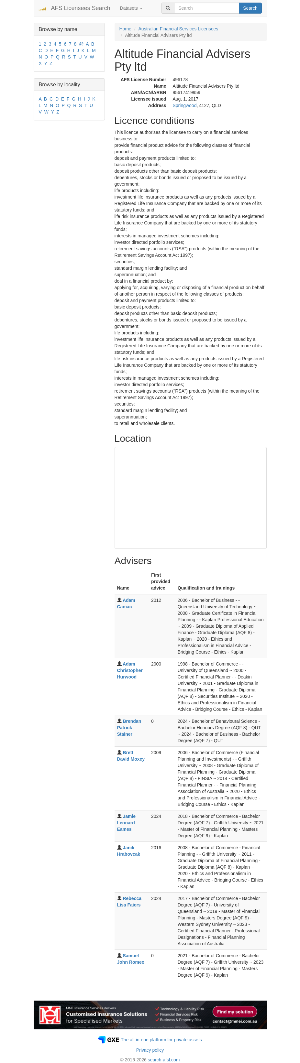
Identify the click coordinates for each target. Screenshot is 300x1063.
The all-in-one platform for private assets (161, 1039)
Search (250, 8)
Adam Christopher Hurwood (130, 670)
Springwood (185, 105)
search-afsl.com (164, 1059)
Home (125, 28)
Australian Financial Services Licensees (178, 28)
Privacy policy (150, 1050)
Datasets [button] (131, 8)
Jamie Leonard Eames (126, 823)
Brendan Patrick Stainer (129, 728)
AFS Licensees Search (80, 8)
